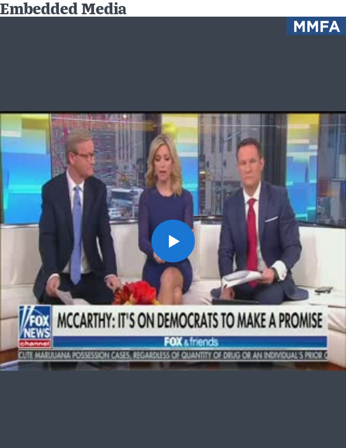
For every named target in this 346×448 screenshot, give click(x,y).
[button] (173, 241)
